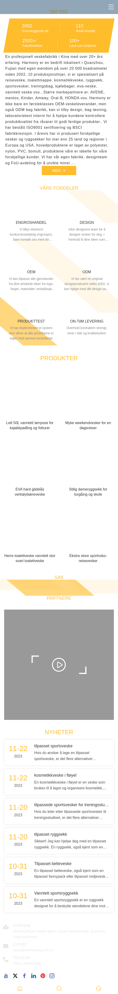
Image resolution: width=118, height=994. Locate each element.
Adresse (22, 926)
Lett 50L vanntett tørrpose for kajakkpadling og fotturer (29, 425)
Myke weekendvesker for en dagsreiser (88, 425)
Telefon (21, 958)
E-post (20, 944)
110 (79, 25)
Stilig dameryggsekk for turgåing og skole (88, 491)
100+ (74, 40)
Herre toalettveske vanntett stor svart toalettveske (29, 558)
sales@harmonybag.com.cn (33, 950)
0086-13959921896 (27, 963)
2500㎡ (29, 40)
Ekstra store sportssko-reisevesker (88, 558)
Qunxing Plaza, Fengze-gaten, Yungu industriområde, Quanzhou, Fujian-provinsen (59, 934)
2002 (27, 25)
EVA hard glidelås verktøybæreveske (30, 491)
